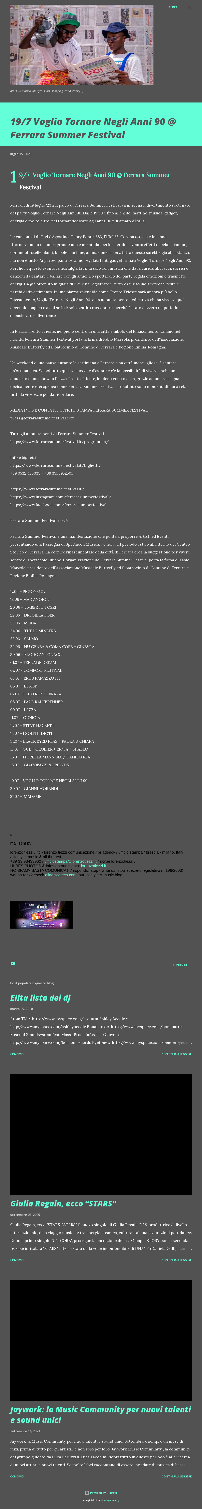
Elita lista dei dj (40, 997)
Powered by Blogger (101, 1493)
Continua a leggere (177, 1054)
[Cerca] (173, 7)
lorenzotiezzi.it (93, 866)
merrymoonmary (111, 1500)
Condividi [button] (180, 965)
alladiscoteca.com (61, 875)
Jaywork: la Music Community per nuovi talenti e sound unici (100, 1414)
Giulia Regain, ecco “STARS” (63, 1203)
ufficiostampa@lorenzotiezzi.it (70, 861)
